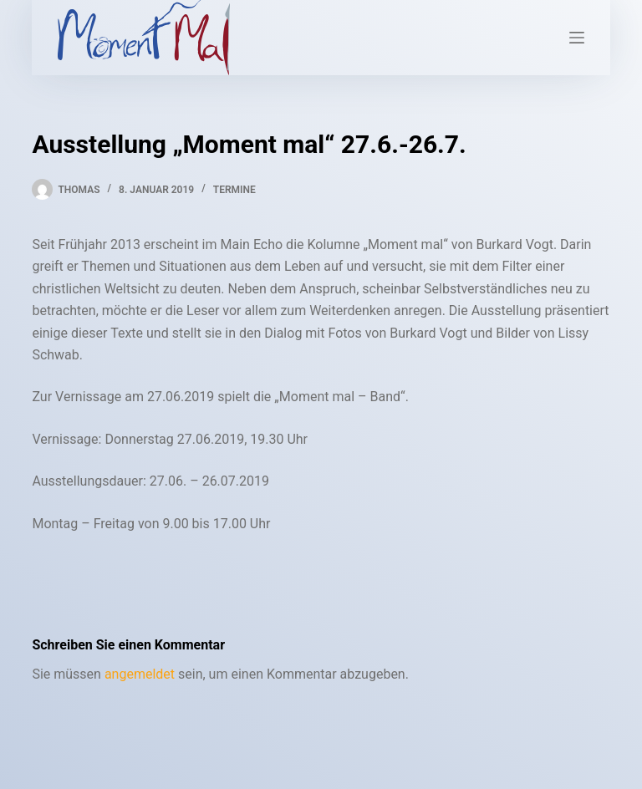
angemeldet (139, 674)
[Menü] (576, 37)
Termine (234, 190)
